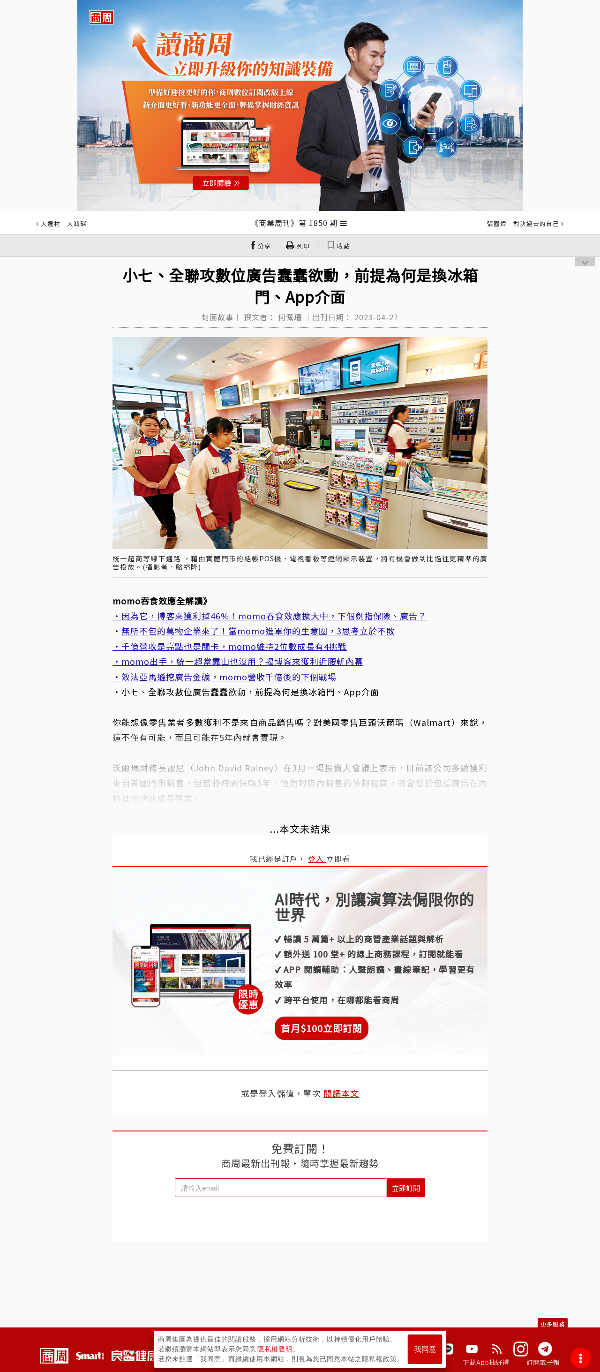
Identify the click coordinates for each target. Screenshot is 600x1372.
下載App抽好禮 (486, 1362)
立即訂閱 (406, 1188)
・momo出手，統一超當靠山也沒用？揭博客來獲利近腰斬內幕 (237, 661)
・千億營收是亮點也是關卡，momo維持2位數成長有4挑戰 (229, 646)
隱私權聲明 (274, 1349)
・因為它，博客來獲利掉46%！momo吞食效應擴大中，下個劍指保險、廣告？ (269, 616)
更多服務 (552, 1324)
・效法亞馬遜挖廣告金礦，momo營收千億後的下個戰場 (224, 677)
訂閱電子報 (543, 1362)
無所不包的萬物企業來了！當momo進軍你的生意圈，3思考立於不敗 (258, 631)
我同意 (425, 1349)
